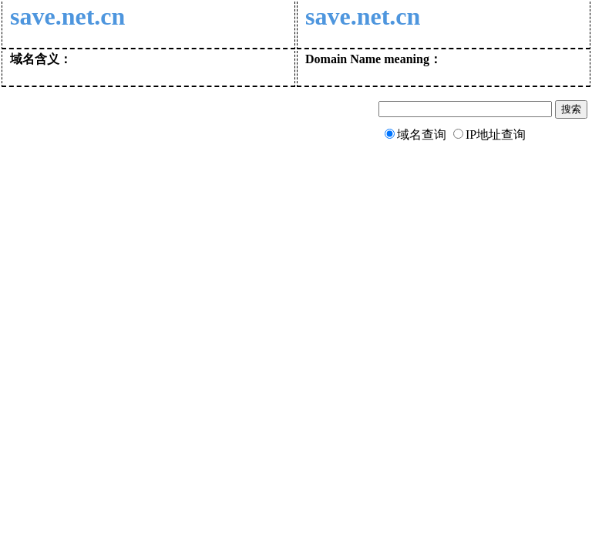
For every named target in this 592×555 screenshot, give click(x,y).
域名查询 (421, 134)
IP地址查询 (496, 134)
